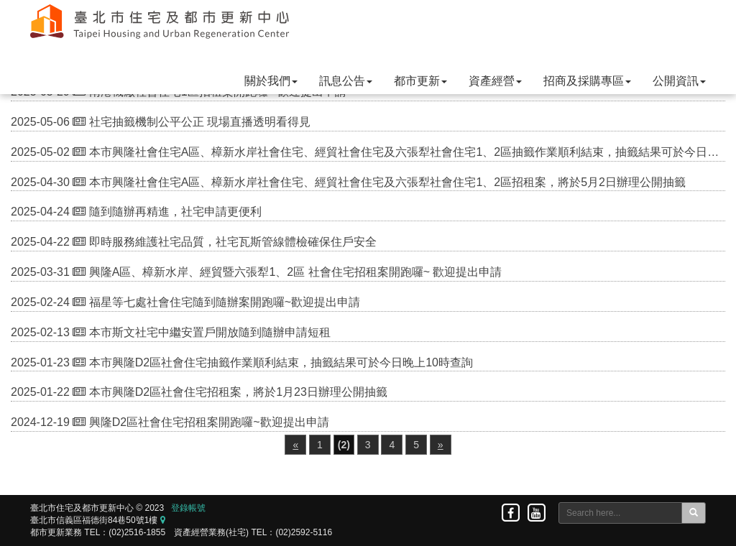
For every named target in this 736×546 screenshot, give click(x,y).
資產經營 (495, 81)
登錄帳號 (188, 508)
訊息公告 (345, 81)
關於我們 (271, 81)
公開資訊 (679, 81)
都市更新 (420, 81)
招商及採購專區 (587, 81)
